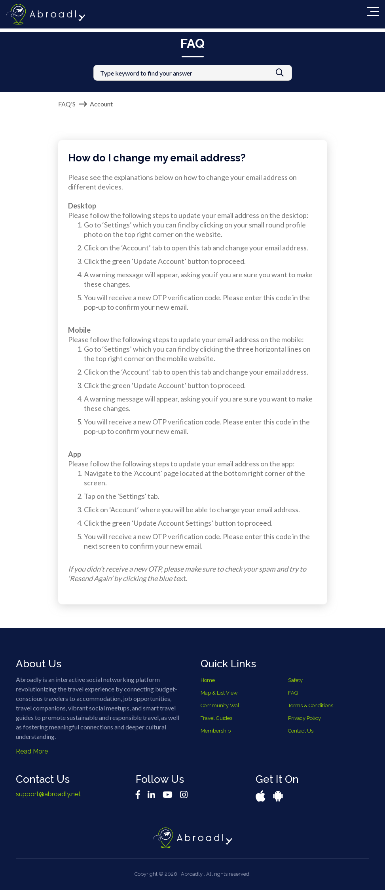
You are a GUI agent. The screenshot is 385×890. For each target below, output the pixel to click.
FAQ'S (67, 104)
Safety (295, 680)
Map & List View (219, 692)
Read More (32, 751)
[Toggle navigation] (373, 11)
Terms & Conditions (310, 705)
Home (208, 680)
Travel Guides (216, 718)
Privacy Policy (304, 718)
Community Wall (221, 705)
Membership (216, 730)
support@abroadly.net (48, 794)
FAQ (293, 692)
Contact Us (300, 730)
